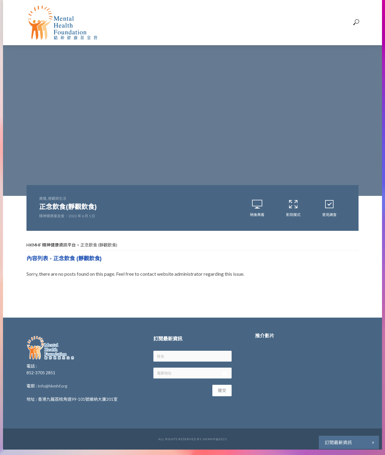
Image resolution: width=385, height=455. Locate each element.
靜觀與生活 (57, 198)
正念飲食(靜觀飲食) (75, 208)
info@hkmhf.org (52, 388)
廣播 (42, 198)
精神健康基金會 (51, 218)
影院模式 (293, 209)
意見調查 (329, 209)
